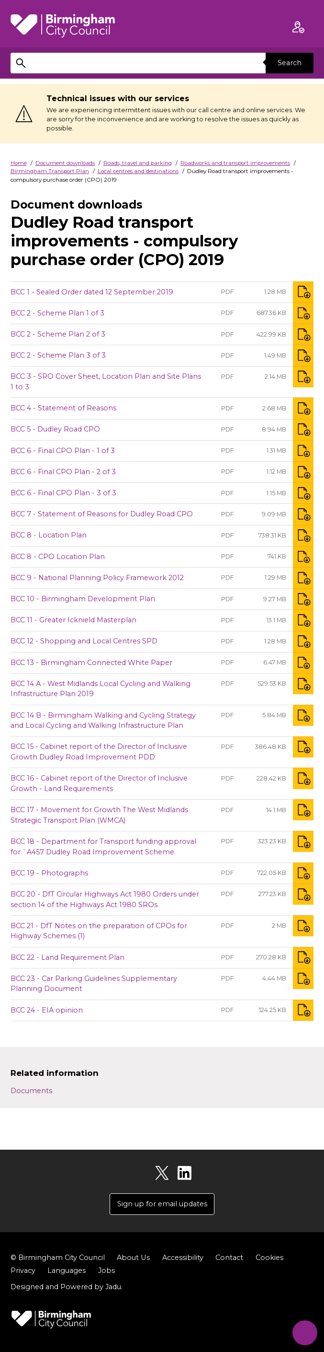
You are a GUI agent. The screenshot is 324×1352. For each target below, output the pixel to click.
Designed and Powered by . (67, 1287)
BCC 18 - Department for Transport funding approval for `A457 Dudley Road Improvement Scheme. (103, 846)
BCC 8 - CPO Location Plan (58, 556)
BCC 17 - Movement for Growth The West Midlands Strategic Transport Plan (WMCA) (99, 815)
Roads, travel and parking (137, 163)
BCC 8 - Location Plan (49, 535)
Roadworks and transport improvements (235, 163)
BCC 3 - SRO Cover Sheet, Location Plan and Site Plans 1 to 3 (106, 381)
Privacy (23, 1270)
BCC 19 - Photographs (49, 873)
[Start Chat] (304, 1332)
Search (290, 62)
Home (19, 163)
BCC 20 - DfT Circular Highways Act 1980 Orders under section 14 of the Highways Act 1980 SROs (105, 899)
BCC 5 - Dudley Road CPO (55, 429)
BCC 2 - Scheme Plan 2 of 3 (58, 334)
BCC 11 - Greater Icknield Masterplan (73, 620)
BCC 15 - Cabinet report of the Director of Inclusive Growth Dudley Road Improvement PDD (99, 751)
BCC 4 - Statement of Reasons (63, 408)
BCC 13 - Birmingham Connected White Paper (91, 662)
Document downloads (65, 163)
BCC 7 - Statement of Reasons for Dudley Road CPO (102, 514)
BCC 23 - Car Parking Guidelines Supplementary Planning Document (94, 983)
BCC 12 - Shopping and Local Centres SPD (84, 641)
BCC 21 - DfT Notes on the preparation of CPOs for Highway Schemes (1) (99, 931)
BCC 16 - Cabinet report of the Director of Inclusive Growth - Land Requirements (99, 783)
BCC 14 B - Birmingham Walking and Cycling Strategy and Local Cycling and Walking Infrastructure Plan (103, 720)
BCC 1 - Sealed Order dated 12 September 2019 (92, 292)
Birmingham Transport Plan (50, 171)
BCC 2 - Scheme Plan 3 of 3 (58, 355)
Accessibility (182, 1257)
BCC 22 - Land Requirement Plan (67, 957)
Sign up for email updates (162, 1204)
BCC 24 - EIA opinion (47, 1010)
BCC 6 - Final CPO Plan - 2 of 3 (63, 471)
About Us (133, 1257)
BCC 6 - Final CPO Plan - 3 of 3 (63, 493)
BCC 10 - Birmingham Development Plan (83, 598)
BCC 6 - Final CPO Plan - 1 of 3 (63, 450)
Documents (31, 1090)
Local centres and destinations (138, 171)
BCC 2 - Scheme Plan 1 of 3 (57, 313)
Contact (229, 1257)
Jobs (106, 1270)
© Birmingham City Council (58, 1257)
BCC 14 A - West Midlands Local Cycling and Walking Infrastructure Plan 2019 (100, 689)
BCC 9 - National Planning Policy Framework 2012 (97, 577)
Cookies (269, 1257)
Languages (66, 1270)
